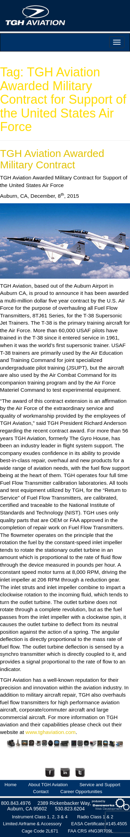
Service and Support (99, 784)
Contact (41, 791)
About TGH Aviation (48, 784)
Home (11, 784)
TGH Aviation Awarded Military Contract (52, 159)
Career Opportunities (81, 791)
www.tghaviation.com (51, 732)
